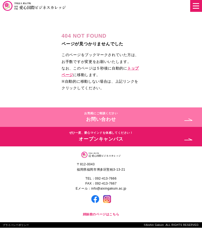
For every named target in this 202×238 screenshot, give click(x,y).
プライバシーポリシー (16, 225)
